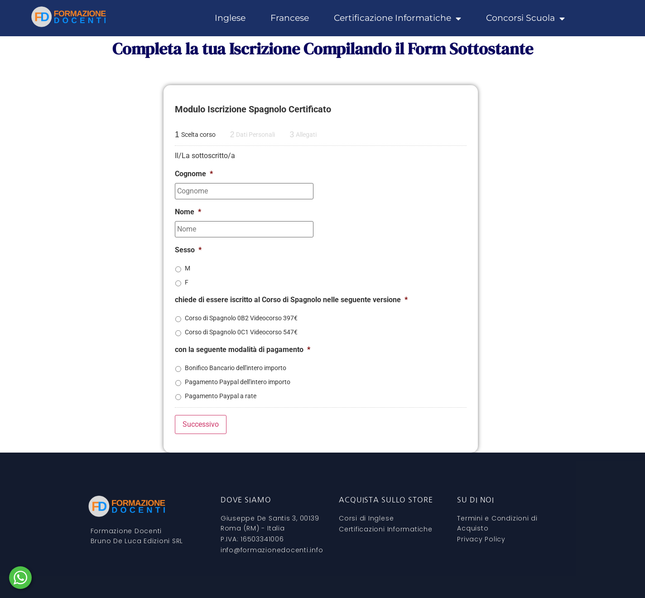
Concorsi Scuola (525, 18)
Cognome (194, 173)
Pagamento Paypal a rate (220, 396)
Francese (289, 18)
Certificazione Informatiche (397, 18)
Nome (188, 211)
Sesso (188, 250)
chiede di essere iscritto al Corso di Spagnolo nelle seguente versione (291, 299)
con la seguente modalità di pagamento (242, 349)
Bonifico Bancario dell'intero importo (235, 367)
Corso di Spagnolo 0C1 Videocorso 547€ (241, 332)
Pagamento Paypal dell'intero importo (237, 382)
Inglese (230, 18)
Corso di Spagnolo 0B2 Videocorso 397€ (241, 318)
